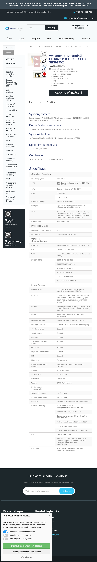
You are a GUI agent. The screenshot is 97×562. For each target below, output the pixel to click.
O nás (21, 38)
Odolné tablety (11, 110)
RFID (8, 179)
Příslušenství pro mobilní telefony (11, 185)
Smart (8, 141)
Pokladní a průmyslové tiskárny (10, 122)
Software (9, 151)
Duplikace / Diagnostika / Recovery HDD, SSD (12, 83)
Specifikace (52, 102)
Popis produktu (36, 102)
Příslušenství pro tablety (11, 174)
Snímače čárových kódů (11, 146)
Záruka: (52, 69)
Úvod (9, 38)
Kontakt (86, 38)
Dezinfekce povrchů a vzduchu (10, 74)
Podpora (35, 38)
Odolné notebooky (10, 115)
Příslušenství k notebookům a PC (11, 167)
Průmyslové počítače (10, 129)
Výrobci (8, 53)
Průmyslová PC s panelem (12, 135)
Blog (49, 38)
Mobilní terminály (9, 91)
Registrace (78, 26)
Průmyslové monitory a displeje (10, 199)
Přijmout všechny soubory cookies (26, 546)
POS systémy (11, 155)
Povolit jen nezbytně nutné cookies (26, 552)
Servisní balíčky (66, 38)
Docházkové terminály (10, 160)
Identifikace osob (10, 192)
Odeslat (67, 491)
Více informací (26, 557)
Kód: (51, 66)
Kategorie (9, 48)
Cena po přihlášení (68, 92)
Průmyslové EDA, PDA (10, 105)
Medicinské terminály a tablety (10, 98)
